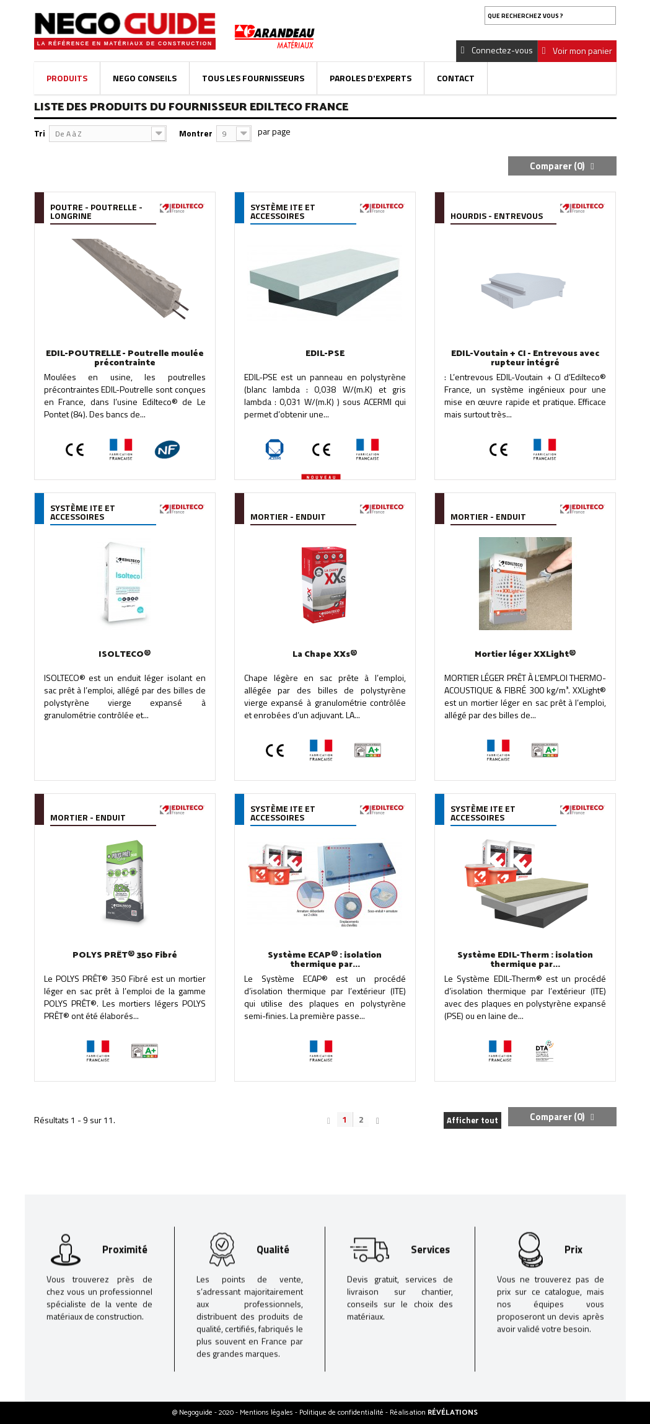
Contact (456, 77)
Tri (39, 133)
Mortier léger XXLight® (525, 654)
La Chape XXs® (324, 654)
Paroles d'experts (370, 77)
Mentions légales (267, 1412)
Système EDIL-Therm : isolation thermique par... (525, 960)
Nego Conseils (145, 77)
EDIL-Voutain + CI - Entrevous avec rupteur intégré (525, 358)
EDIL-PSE (325, 353)
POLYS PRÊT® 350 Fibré (124, 955)
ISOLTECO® (125, 654)
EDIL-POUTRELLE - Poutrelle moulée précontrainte (125, 358)
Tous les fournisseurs (253, 77)
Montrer (196, 133)
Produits (66, 77)
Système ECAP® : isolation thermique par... (325, 960)
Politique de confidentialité (342, 1412)
